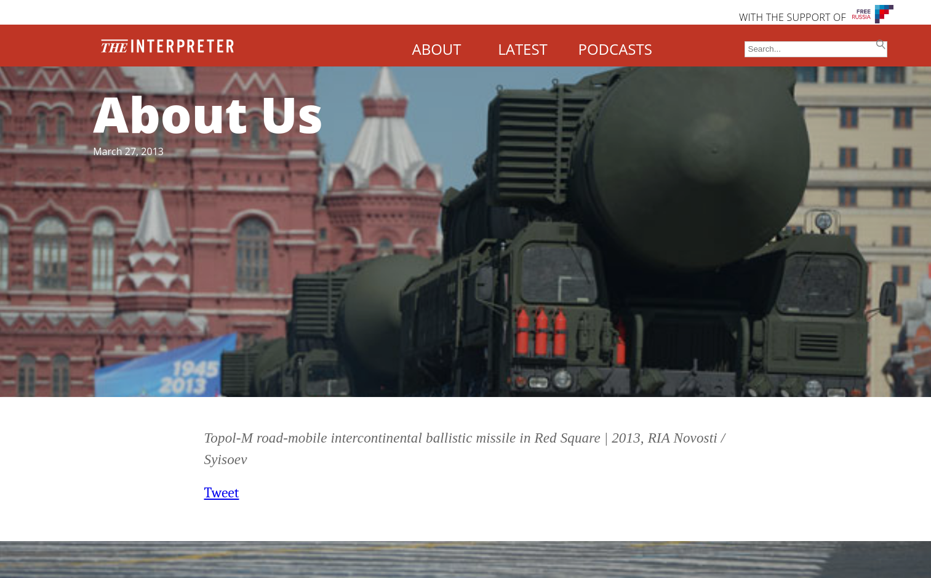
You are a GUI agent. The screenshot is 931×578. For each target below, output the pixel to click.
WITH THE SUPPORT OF (792, 17)
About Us (208, 113)
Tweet (221, 492)
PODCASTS (615, 49)
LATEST (523, 49)
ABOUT (436, 49)
